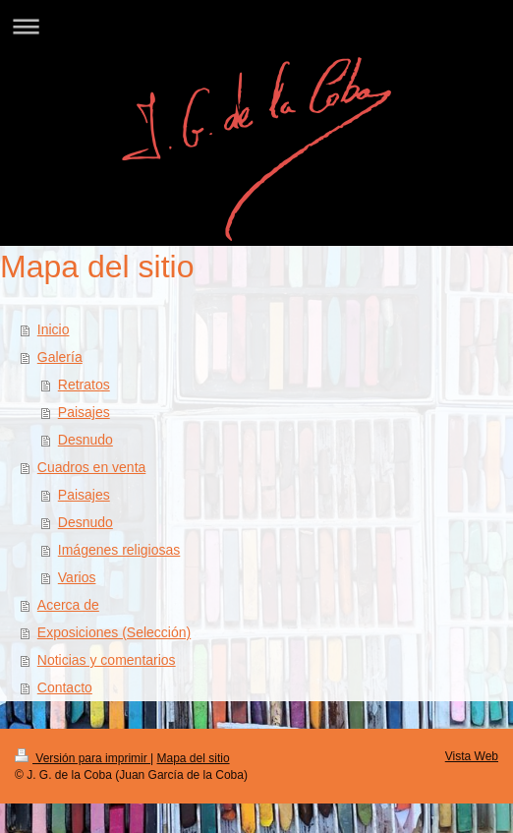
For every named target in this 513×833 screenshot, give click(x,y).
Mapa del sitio (193, 758)
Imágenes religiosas (119, 550)
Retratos (84, 384)
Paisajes (84, 412)
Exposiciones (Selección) (114, 632)
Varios (77, 577)
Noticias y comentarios (106, 660)
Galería (60, 357)
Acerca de (68, 605)
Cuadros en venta (91, 467)
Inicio (53, 329)
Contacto (64, 687)
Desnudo (85, 439)
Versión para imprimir (82, 758)
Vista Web (471, 756)
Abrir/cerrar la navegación (256, 26)
